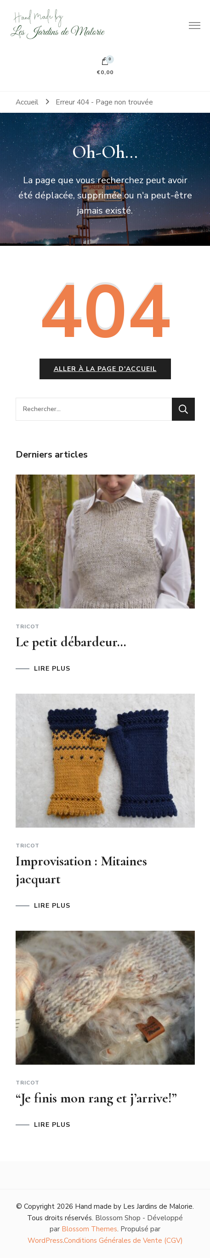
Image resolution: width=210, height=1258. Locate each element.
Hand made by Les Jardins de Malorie (134, 1206)
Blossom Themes (89, 1229)
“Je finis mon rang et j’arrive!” (96, 1098)
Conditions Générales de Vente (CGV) (123, 1240)
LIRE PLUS (52, 669)
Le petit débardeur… (71, 641)
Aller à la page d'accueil (105, 369)
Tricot (28, 626)
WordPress (45, 1240)
